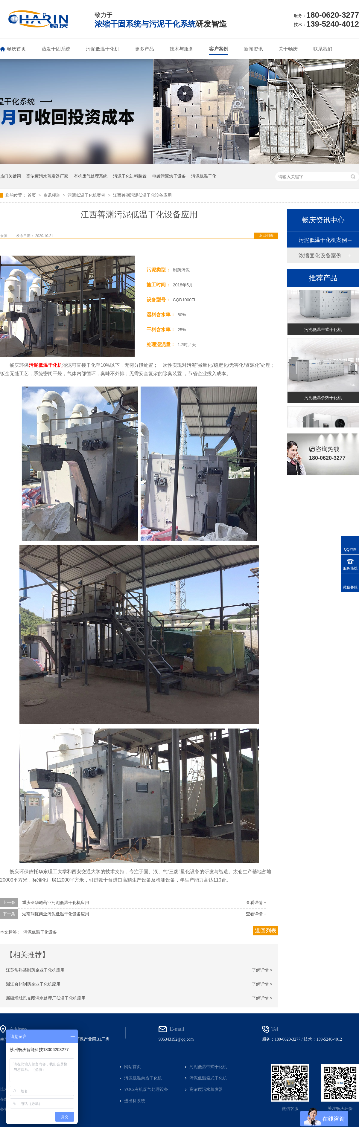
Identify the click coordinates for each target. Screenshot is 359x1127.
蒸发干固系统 (56, 48)
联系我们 (322, 48)
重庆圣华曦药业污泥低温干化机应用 (55, 902)
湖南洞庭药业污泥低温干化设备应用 (55, 913)
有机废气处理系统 (90, 176)
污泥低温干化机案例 (87, 195)
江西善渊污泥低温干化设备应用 (142, 195)
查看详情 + (256, 902)
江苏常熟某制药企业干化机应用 (35, 970)
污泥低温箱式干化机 (208, 1078)
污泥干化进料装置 (130, 176)
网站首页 (132, 1067)
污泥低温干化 (203, 176)
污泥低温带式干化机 (323, 330)
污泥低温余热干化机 (323, 398)
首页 (32, 195)
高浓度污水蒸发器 (206, 1089)
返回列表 (266, 235)
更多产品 (144, 48)
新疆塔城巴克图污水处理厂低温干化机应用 (46, 998)
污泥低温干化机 (102, 48)
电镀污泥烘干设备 (169, 176)
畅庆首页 (16, 48)
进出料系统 (134, 1101)
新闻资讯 (253, 48)
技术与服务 (182, 48)
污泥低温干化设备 (40, 932)
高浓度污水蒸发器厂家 (47, 176)
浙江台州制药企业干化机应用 (33, 984)
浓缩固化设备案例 (320, 256)
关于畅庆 (288, 48)
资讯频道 (52, 195)
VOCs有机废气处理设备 (146, 1089)
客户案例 (218, 48)
